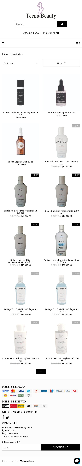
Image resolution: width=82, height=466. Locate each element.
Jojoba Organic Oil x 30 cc (20, 162)
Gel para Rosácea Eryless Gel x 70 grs (62, 359)
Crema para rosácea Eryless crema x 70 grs (20, 359)
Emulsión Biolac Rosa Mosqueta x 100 (61, 162)
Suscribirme (60, 447)
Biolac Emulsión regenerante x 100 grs (61, 212)
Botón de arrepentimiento (15, 436)
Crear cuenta (31, 33)
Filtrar (61, 63)
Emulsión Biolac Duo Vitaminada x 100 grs (20, 212)
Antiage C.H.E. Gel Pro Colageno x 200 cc (61, 310)
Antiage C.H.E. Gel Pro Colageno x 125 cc (20, 310)
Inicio (5, 54)
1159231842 (9, 430)
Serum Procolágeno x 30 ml (61, 112)
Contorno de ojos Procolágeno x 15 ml (20, 113)
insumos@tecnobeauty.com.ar (17, 427)
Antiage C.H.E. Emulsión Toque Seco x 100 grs (61, 261)
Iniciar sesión (51, 33)
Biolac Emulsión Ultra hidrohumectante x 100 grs (20, 261)
